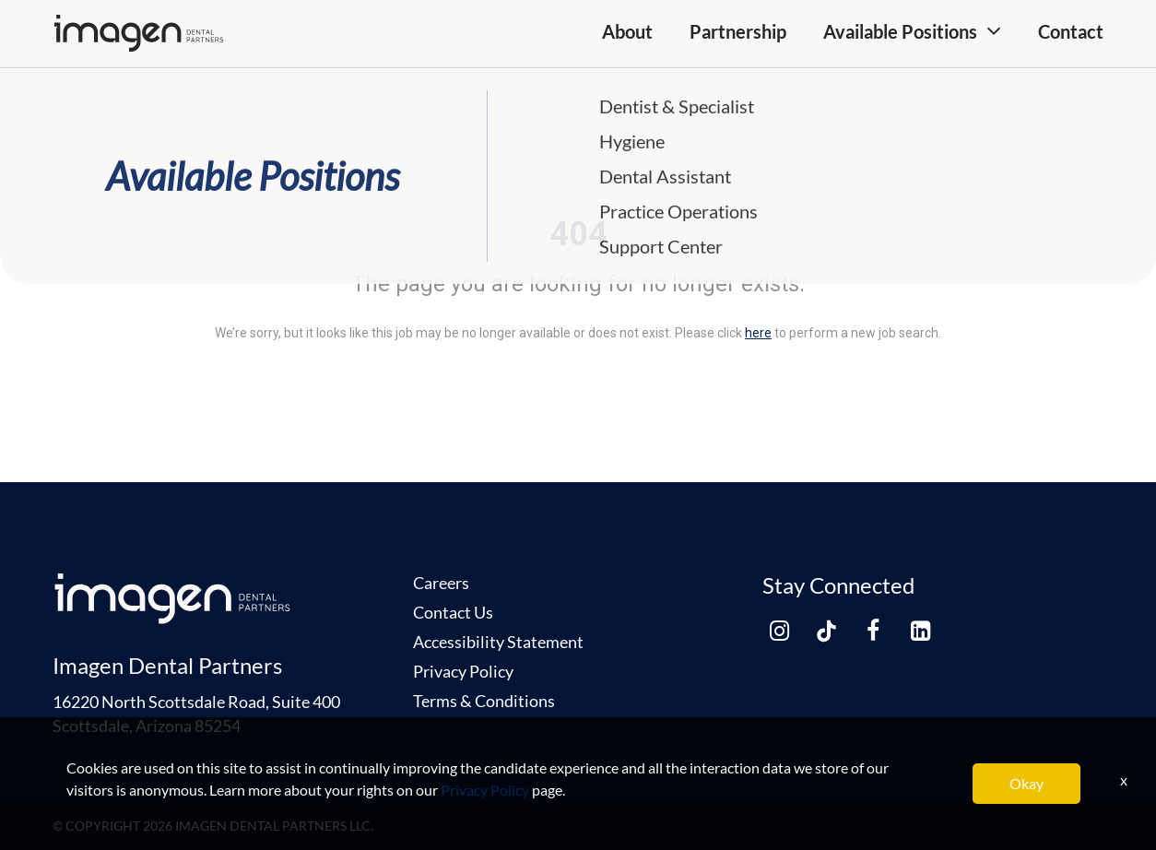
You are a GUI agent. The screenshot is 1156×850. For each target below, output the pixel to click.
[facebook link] (873, 630)
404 (578, 234)
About (627, 31)
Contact (1070, 31)
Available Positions (900, 31)
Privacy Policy (463, 671)
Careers (441, 583)
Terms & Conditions (484, 701)
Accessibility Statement (498, 642)
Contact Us (453, 612)
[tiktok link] (826, 630)
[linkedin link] (920, 630)
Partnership (738, 31)
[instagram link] (779, 630)
